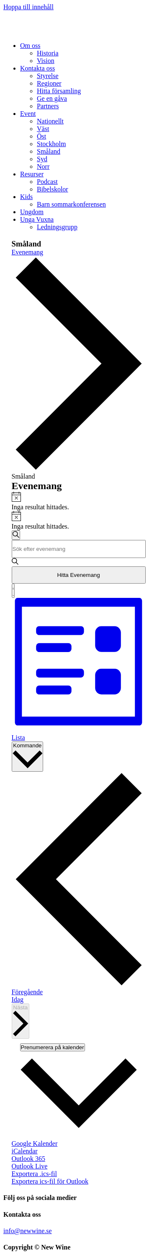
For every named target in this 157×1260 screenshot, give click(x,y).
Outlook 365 (28, 1158)
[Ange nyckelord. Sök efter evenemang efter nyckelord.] (79, 549)
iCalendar (25, 1151)
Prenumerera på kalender (52, 1047)
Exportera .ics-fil (34, 1173)
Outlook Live (30, 1166)
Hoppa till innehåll (28, 6)
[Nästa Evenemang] (21, 1021)
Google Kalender (35, 1143)
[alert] (79, 501)
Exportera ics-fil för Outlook (50, 1181)
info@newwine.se (27, 1230)
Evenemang (28, 252)
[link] (30, 45)
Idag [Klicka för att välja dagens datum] (17, 999)
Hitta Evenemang (78, 575)
